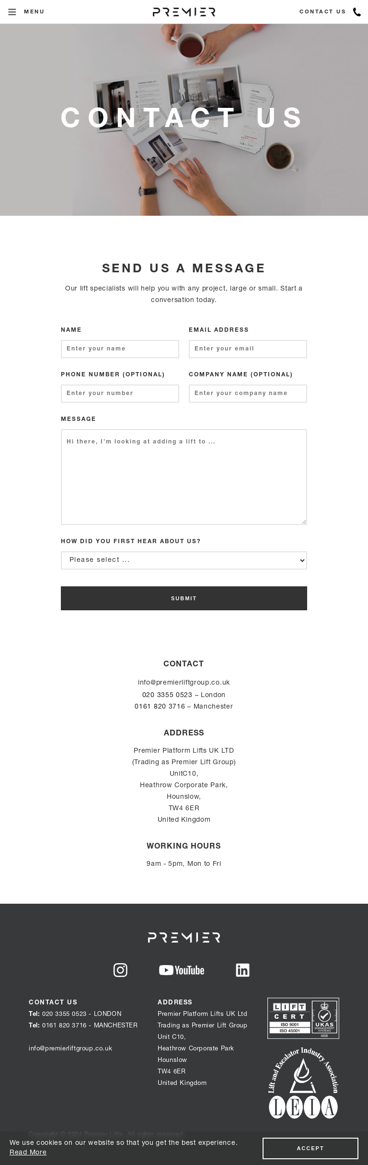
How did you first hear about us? (131, 542)
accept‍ (310, 1148)
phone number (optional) (113, 375)
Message (78, 419)
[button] (12, 12)
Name (71, 330)
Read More (28, 1153)
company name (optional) (241, 375)
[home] (184, 12)
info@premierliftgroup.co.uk (184, 683)
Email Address (219, 330)
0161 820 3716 (160, 707)
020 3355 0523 (167, 695)
